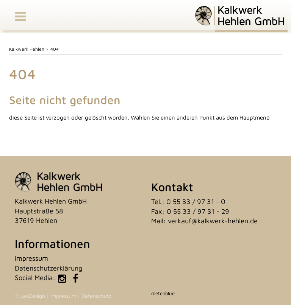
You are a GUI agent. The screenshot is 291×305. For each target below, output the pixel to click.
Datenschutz (96, 296)
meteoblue (163, 293)
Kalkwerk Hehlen (26, 49)
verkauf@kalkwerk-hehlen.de (213, 221)
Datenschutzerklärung (48, 268)
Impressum (31, 258)
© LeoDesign (30, 296)
